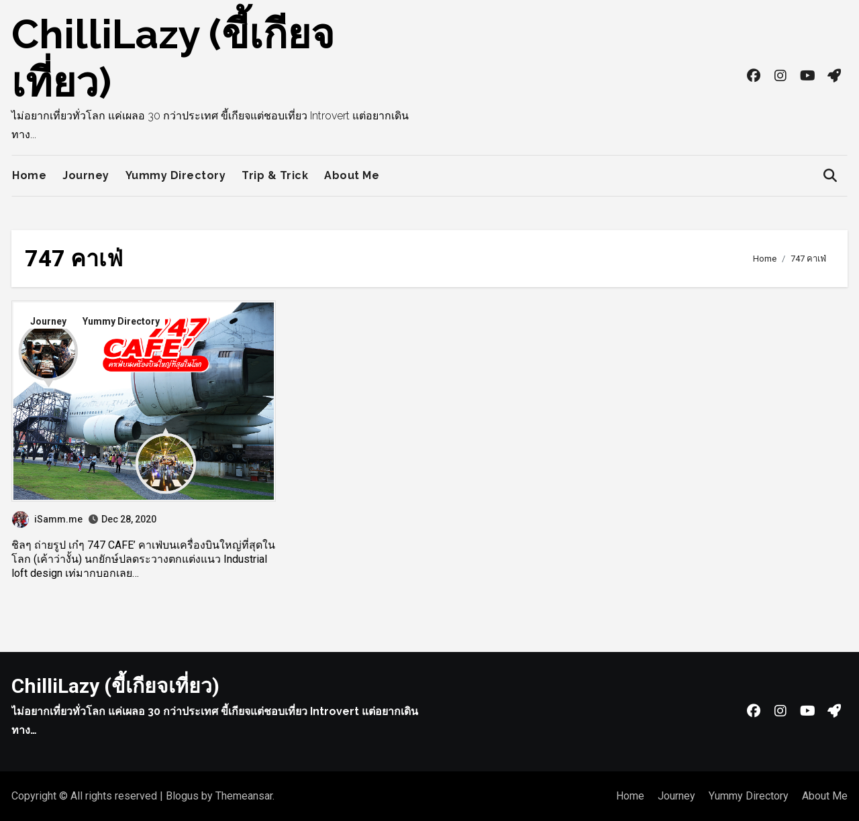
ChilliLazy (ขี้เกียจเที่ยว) (115, 686)
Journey (85, 175)
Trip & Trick (275, 175)
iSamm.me (47, 519)
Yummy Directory (175, 175)
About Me (351, 175)
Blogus (182, 795)
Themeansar (243, 795)
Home (29, 175)
